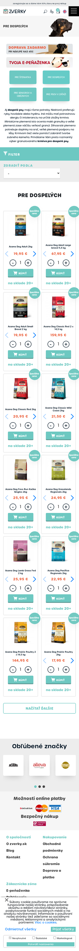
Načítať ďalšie (39, 708)
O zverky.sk (16, 843)
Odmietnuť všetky (20, 929)
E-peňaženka (18, 890)
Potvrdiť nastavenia (40, 944)
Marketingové (64, 938)
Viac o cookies (45, 922)
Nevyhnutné (19, 938)
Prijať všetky (63, 929)
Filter (12, 154)
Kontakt (13, 857)
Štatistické (41, 938)
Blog (10, 850)
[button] (33, 253)
